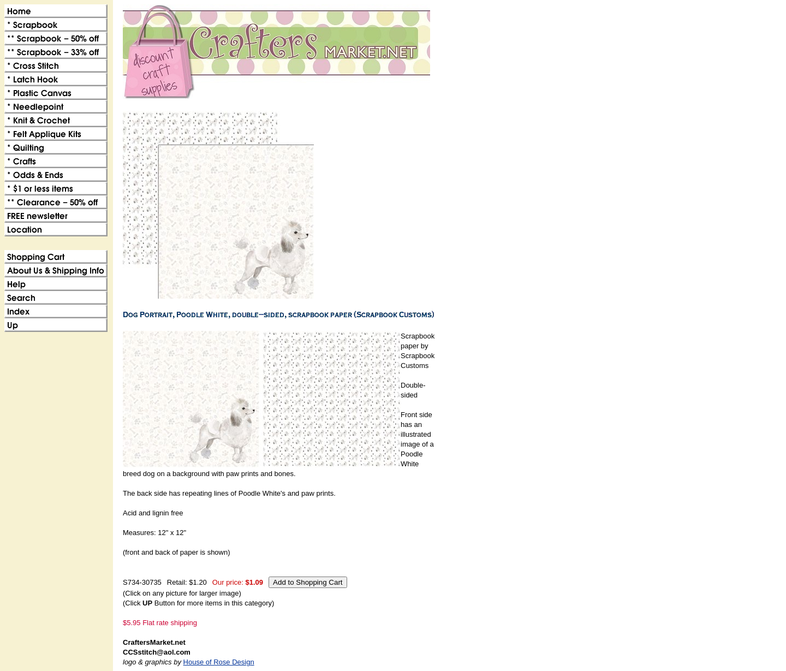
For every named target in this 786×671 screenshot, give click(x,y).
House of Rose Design (218, 662)
